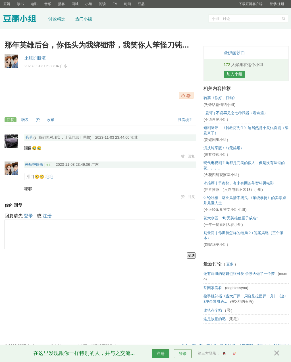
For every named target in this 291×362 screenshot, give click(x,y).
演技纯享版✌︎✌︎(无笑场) (222, 148)
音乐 (47, 4)
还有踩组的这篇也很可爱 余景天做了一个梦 (239, 273)
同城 (75, 4)
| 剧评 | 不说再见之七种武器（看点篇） (235, 113)
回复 (10, 120)
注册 (47, 215)
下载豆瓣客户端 (251, 4)
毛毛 (28, 137)
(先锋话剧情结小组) (219, 105)
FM (115, 4)
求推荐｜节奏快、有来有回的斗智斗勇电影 (238, 183)
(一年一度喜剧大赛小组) (223, 224)
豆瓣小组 (24, 19)
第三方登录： (209, 353)
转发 (25, 120)
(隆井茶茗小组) (215, 154)
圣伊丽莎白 (234, 52)
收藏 (50, 120)
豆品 (141, 4)
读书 (20, 4)
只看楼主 (185, 120)
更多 (230, 264)
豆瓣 (6, 4)
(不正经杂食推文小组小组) (225, 209)
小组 (88, 4)
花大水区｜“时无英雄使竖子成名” (230, 218)
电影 (34, 4)
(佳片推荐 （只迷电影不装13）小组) (233, 189)
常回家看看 (213, 288)
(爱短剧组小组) (215, 140)
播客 (61, 4)
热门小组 (83, 19)
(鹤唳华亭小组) (215, 244)
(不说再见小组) (215, 119)
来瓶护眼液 (35, 58)
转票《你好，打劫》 (220, 98)
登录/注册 (277, 4)
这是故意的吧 (215, 319)
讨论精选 (56, 19)
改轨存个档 (213, 310)
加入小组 (234, 74)
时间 (127, 4)
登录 (28, 215)
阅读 (102, 4)
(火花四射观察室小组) (221, 175)
